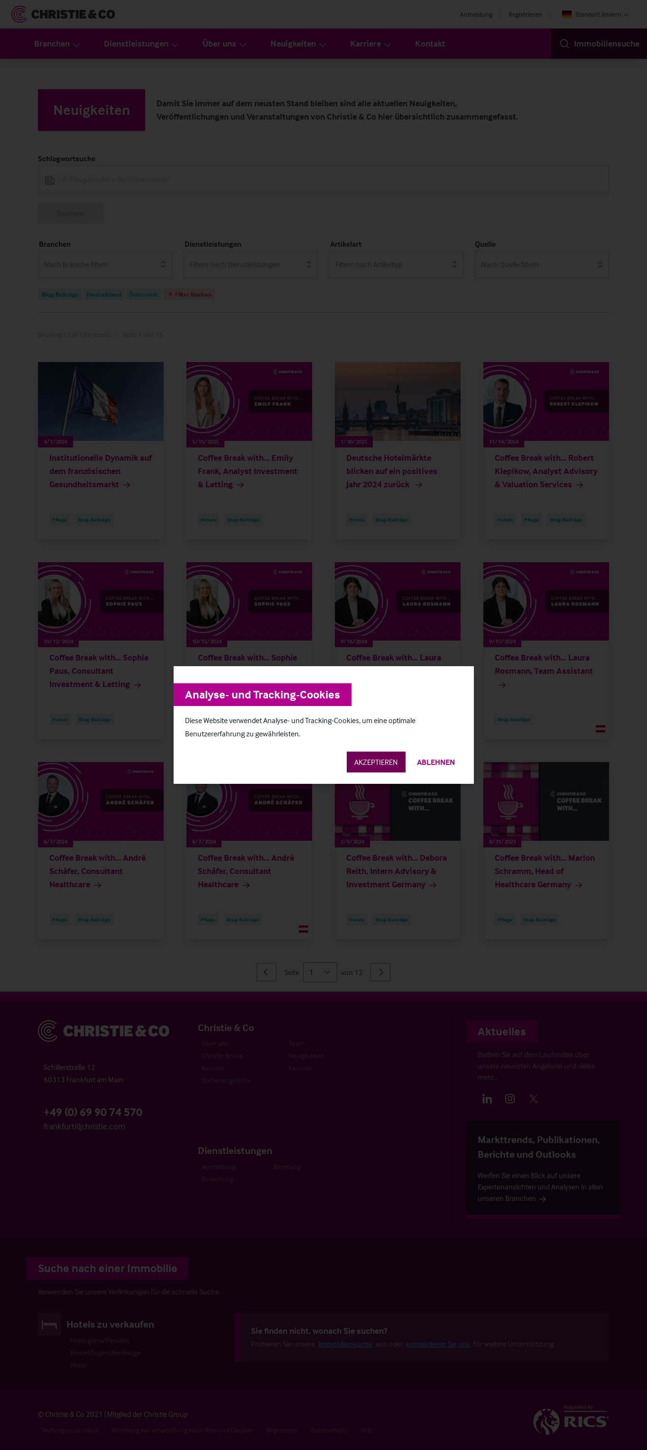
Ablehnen (436, 762)
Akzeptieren (376, 762)
